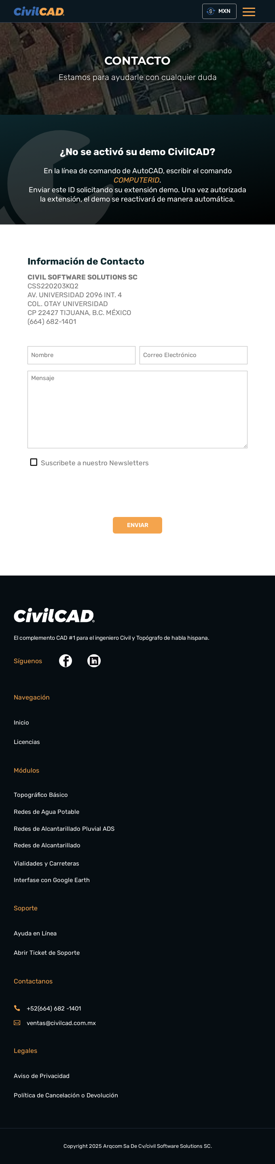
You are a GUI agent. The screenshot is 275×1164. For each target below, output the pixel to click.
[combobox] (219, 11)
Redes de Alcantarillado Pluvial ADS (64, 828)
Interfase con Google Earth (52, 880)
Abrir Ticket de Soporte (47, 952)
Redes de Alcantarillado (47, 845)
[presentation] (89, 492)
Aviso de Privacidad (42, 1076)
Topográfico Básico (41, 794)
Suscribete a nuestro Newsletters (95, 463)
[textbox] (223, 11)
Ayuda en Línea (35, 933)
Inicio (21, 722)
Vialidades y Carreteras (46, 863)
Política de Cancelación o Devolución (66, 1095)
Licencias (27, 742)
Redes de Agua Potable (46, 811)
